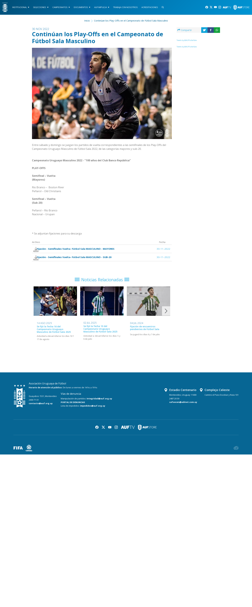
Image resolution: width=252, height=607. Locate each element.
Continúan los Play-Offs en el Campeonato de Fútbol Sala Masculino (131, 21)
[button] (166, 317)
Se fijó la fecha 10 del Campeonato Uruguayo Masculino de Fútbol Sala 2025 (100, 335)
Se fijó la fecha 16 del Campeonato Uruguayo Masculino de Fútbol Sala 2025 (54, 335)
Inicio (87, 21)
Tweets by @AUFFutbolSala (187, 41)
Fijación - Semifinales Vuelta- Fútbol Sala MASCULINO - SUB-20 (75, 261)
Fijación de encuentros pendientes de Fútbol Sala (144, 334)
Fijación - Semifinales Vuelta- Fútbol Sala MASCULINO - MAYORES (76, 251)
